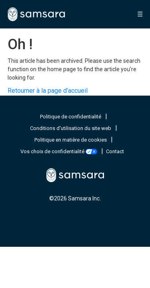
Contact (115, 151)
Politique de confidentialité (71, 117)
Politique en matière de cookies (71, 140)
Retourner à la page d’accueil (48, 90)
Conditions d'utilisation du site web (71, 128)
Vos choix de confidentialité (59, 151)
